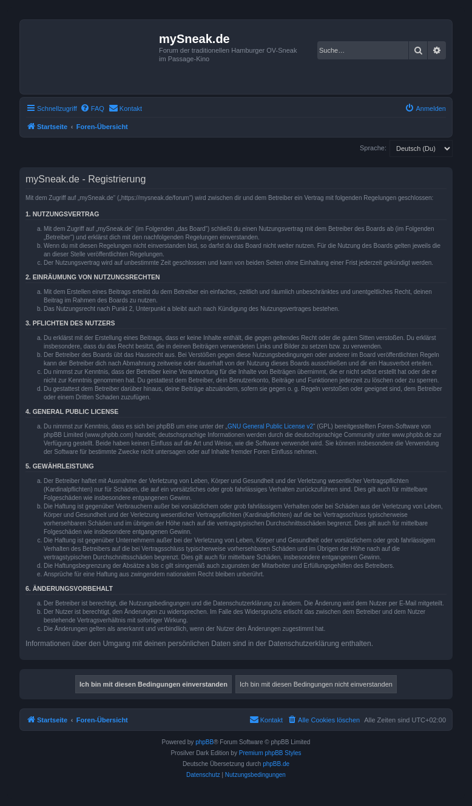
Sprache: (373, 148)
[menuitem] (92, 108)
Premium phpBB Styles (270, 753)
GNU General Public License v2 (270, 426)
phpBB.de (276, 764)
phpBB (204, 742)
